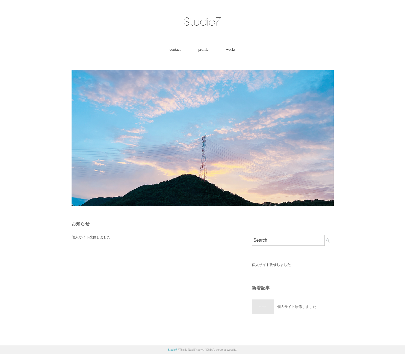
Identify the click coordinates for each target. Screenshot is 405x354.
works (230, 49)
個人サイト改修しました (91, 237)
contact (175, 49)
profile (203, 49)
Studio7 (172, 349)
